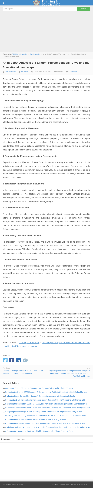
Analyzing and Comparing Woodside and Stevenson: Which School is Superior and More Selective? (45, 416)
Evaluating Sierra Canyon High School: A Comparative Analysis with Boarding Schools (40, 396)
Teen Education (35, 54)
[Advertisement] (46, 31)
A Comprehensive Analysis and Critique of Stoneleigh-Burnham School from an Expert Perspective (45, 423)
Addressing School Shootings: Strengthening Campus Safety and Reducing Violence (39, 388)
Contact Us (83, 485)
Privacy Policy (64, 485)
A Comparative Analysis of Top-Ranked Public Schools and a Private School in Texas (39, 431)
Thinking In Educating (46, 2)
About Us (55, 485)
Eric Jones (24, 71)
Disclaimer (74, 485)
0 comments (72, 71)
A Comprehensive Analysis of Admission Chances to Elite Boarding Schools (35, 419)
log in (13, 439)
